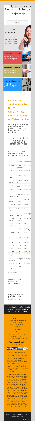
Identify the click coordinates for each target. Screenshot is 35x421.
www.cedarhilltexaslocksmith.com (17, 338)
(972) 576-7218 (23, 6)
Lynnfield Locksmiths (14, 296)
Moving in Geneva (13, 298)
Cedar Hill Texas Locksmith (17, 11)
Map (17, 331)
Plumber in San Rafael (14, 300)
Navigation (15, 23)
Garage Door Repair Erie (15, 294)
